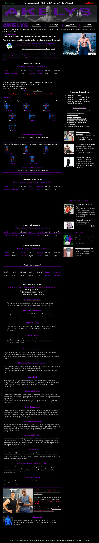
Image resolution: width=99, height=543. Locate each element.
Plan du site (48, 540)
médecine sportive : (86, 220)
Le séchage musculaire (74, 117)
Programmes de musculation (32, 284)
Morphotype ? (37, 517)
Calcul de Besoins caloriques (84, 248)
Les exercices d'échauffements (85, 145)
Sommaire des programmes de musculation (15, 29)
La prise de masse (72, 115)
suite (82, 216)
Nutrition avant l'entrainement (76, 119)
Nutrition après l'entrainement (76, 123)
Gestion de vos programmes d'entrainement (44, 29)
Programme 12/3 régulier (75, 95)
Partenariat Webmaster (71, 540)
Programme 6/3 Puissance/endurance (78, 101)
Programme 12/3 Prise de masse (77, 99)
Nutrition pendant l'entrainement (77, 121)
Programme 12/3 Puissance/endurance (79, 97)
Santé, (78, 220)
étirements (44, 137)
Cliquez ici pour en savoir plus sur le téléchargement (38, 49)
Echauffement (37, 91)
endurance (41, 291)
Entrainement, (80, 204)
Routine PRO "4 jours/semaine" (32, 179)
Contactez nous (84, 540)
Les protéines (71, 124)
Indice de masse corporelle (75, 113)
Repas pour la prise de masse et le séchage (80, 111)
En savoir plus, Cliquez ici (84, 140)
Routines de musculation (66, 29)
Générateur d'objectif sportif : (84, 236)
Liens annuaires (58, 540)
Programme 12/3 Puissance (28, 291)
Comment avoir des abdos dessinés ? (78, 126)
